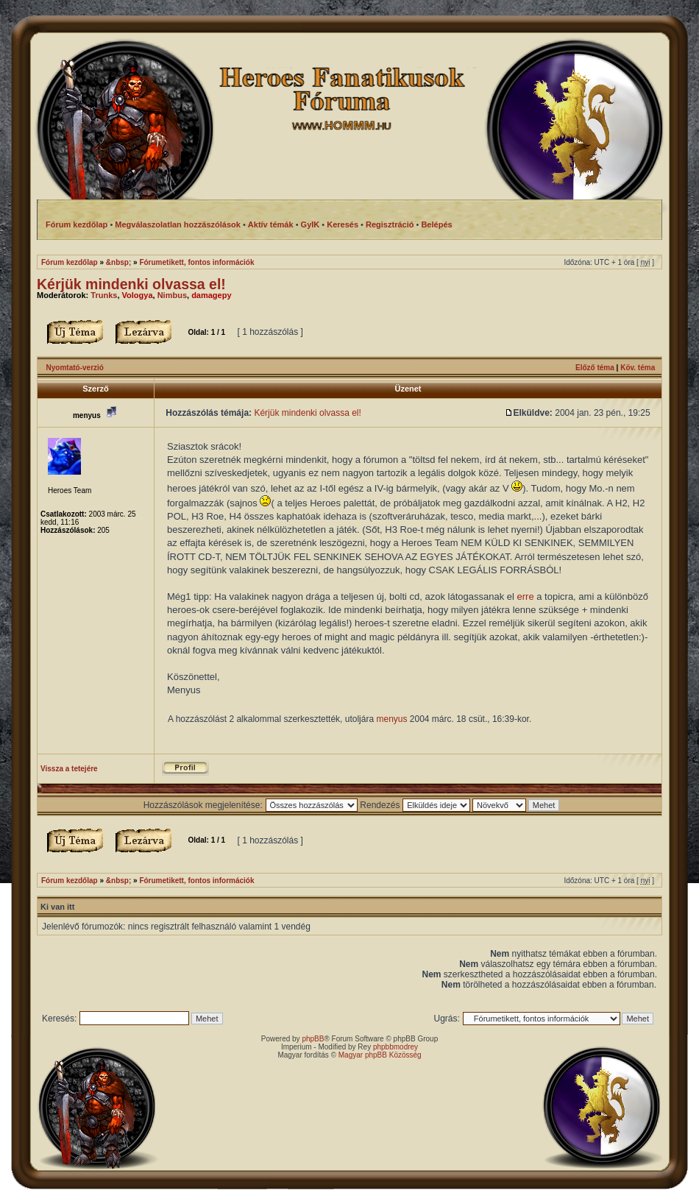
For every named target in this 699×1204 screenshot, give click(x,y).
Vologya (137, 295)
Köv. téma (637, 368)
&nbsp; (118, 262)
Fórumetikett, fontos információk (196, 262)
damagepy (211, 295)
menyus (391, 719)
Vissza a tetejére (69, 769)
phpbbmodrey (395, 1047)
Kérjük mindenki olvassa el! (131, 284)
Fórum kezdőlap (69, 262)
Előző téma (594, 368)
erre (525, 596)
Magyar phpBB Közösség (380, 1055)
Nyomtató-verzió (75, 368)
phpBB (313, 1039)
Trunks (104, 295)
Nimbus (172, 295)
